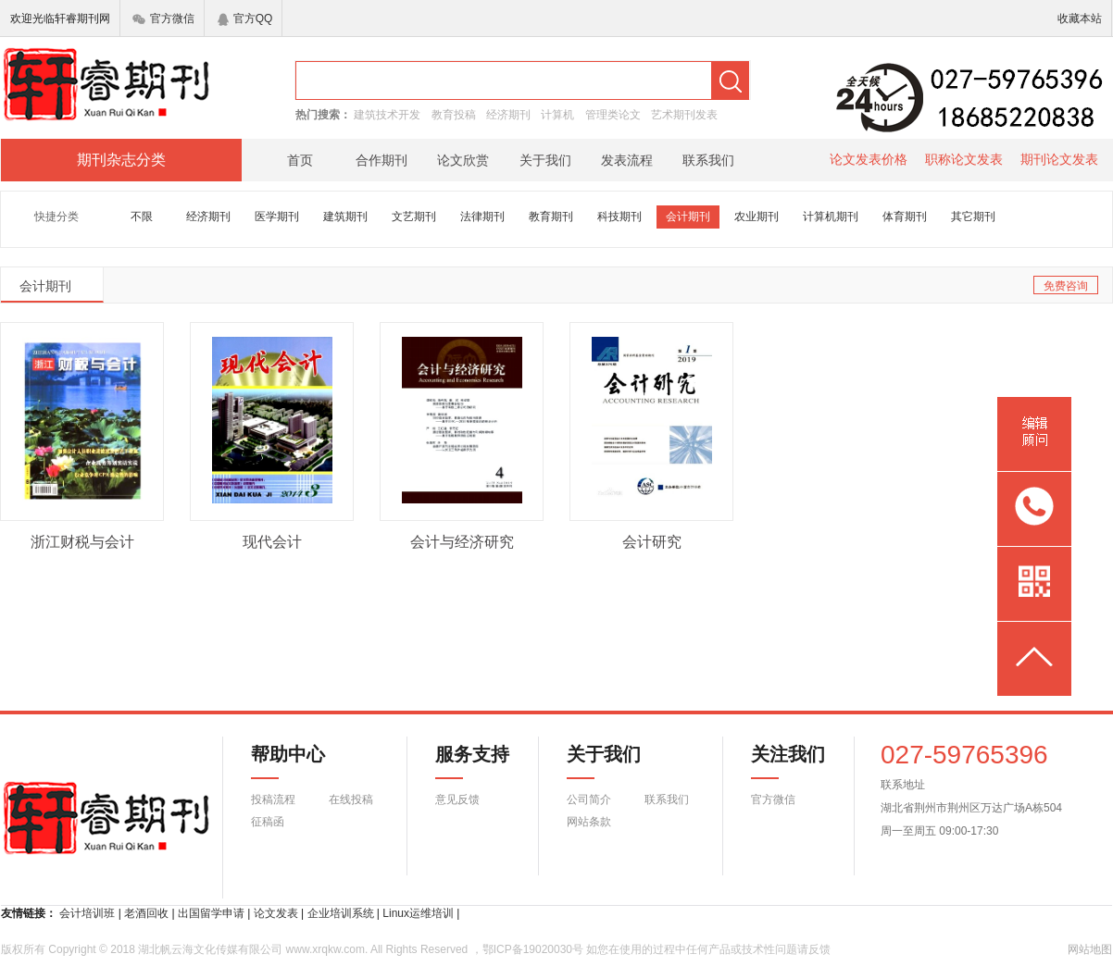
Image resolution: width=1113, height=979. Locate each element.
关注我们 (777, 761)
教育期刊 (551, 216)
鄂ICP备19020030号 (532, 949)
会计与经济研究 (462, 542)
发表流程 (627, 160)
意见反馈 (457, 799)
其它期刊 (973, 216)
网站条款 (589, 821)
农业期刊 (756, 216)
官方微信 (163, 18)
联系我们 (708, 160)
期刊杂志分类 (121, 159)
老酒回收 (146, 913)
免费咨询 (1066, 285)
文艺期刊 (414, 216)
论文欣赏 (463, 160)
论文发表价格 (868, 159)
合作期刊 (381, 160)
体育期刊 (904, 216)
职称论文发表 (964, 159)
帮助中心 (288, 761)
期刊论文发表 (1059, 159)
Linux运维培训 (418, 913)
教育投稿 (453, 114)
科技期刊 (619, 216)
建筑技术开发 (387, 114)
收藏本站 (1079, 18)
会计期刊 (688, 216)
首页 (300, 160)
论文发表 (276, 913)
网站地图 (1090, 949)
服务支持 (461, 761)
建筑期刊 (345, 216)
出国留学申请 (211, 913)
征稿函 (267, 821)
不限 (142, 216)
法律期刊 (482, 216)
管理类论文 (613, 114)
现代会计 (272, 542)
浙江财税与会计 (82, 542)
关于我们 (545, 160)
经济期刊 (508, 114)
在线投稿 (351, 799)
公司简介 (589, 799)
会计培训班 (87, 913)
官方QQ (245, 18)
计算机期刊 (830, 216)
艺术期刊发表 (684, 114)
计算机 (557, 114)
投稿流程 (273, 799)
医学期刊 (277, 216)
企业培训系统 (340, 913)
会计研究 (652, 542)
